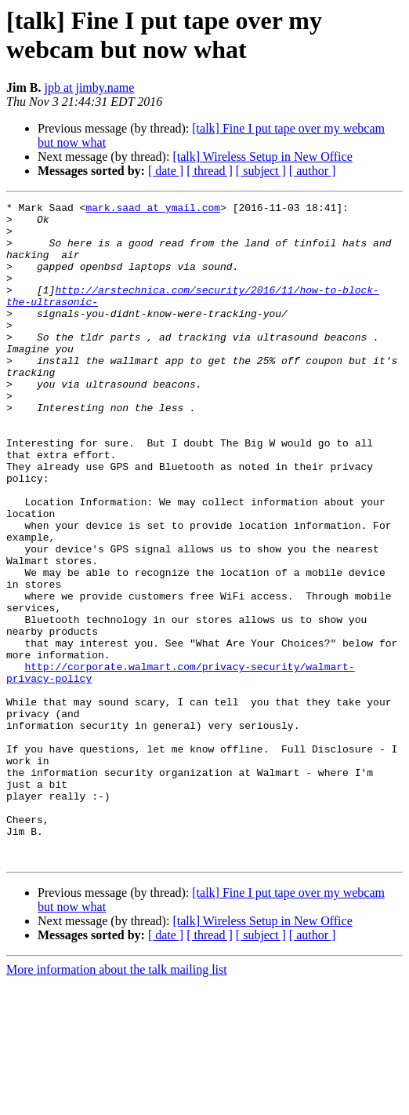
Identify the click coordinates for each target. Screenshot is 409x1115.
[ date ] (165, 170)
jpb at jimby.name (89, 87)
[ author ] (312, 170)
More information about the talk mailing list (116, 1101)
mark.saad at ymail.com (152, 209)
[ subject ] (261, 170)
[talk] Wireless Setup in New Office (262, 156)
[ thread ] (209, 170)
